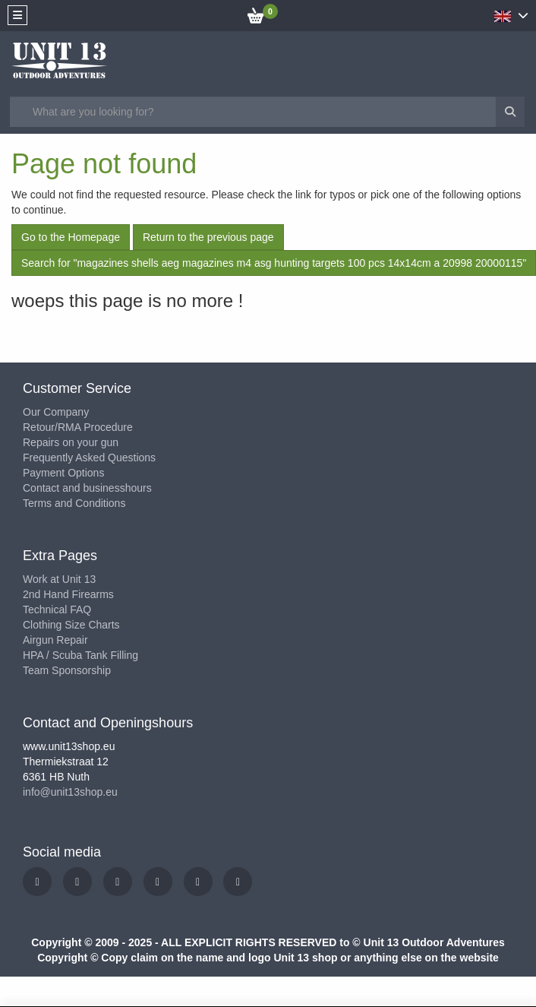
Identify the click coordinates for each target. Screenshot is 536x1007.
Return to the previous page (208, 237)
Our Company (56, 412)
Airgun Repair (55, 640)
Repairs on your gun (70, 442)
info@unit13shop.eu (70, 792)
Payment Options (63, 473)
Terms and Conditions (74, 503)
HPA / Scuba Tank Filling (80, 655)
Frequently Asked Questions (89, 457)
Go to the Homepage (70, 237)
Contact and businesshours (87, 488)
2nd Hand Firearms (68, 594)
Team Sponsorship (67, 670)
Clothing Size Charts (71, 625)
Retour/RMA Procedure (78, 427)
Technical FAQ (57, 609)
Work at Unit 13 (59, 579)
